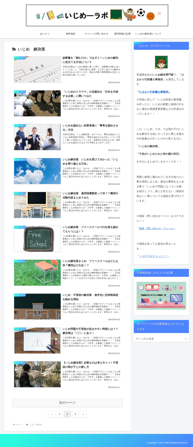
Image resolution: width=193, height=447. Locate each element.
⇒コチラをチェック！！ (153, 256)
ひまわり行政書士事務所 (153, 91)
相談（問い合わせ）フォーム (156, 228)
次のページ (67, 402)
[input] (161, 339)
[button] (185, 338)
